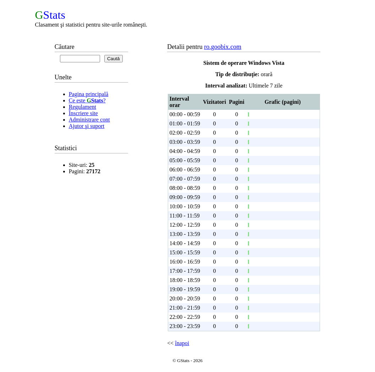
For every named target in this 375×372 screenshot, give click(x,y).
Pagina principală (89, 94)
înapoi (182, 343)
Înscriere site (83, 113)
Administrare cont (89, 120)
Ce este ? (87, 100)
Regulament (82, 107)
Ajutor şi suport (86, 126)
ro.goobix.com (222, 46)
